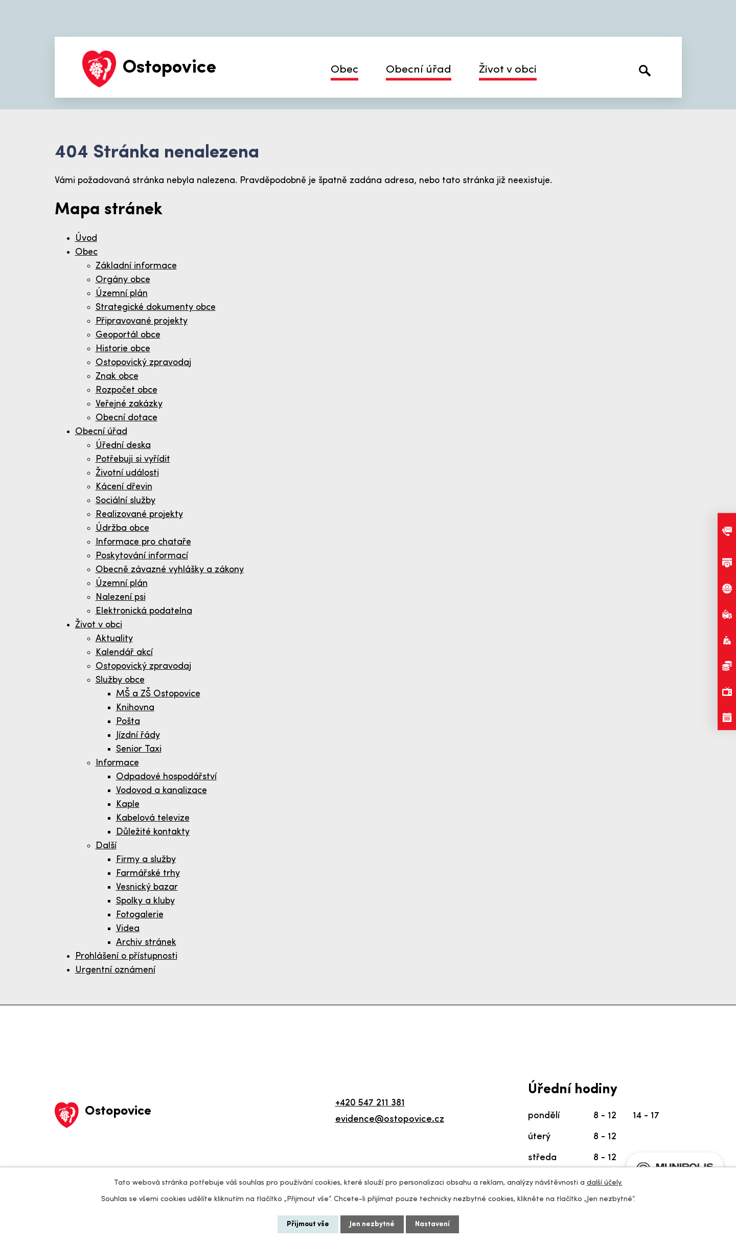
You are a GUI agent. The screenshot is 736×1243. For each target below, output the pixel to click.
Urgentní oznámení (115, 970)
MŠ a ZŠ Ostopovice (158, 694)
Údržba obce (122, 528)
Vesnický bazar (147, 887)
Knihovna (135, 708)
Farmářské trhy (148, 873)
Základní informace (136, 266)
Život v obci (508, 69)
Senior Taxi (139, 749)
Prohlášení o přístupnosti (126, 956)
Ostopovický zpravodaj (143, 363)
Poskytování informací (142, 556)
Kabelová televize (153, 818)
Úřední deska (123, 445)
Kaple (128, 804)
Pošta (128, 722)
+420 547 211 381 (370, 1103)
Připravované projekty (142, 321)
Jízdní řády (138, 735)
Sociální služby (125, 501)
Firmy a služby (146, 860)
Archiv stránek (146, 942)
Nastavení (432, 1224)
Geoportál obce (128, 335)
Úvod (86, 238)
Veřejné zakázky (129, 404)
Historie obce (123, 349)
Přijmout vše (308, 1224)
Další (106, 846)
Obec (344, 69)
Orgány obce (123, 280)
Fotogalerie (140, 915)
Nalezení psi (121, 597)
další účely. (605, 1183)
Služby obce (120, 680)
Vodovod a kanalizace (161, 791)
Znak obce (117, 376)
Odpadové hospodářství (166, 777)
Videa (128, 929)
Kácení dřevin (124, 487)
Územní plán (122, 294)
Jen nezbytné (372, 1224)
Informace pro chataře (143, 542)
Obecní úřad (418, 69)
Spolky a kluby (145, 901)
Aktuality (114, 639)
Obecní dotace (126, 418)
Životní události (127, 473)
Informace (117, 763)
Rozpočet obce (126, 390)
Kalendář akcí (124, 653)
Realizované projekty (139, 514)
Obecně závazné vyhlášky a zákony (170, 570)
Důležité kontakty (153, 832)
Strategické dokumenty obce (156, 307)
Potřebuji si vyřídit (133, 459)
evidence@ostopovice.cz (389, 1119)
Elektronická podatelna (144, 611)
